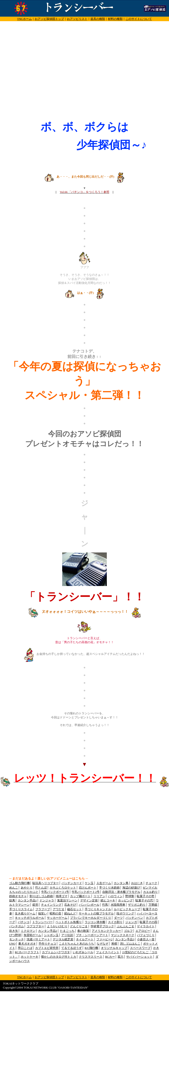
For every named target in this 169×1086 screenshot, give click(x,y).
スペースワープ (140, 948)
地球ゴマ (61, 896)
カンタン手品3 (124, 939)
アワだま (58, 909)
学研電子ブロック (102, 926)
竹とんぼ (41, 887)
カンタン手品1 (27, 900)
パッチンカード (72, 883)
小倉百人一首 (146, 939)
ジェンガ (131, 922)
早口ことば (25, 948)
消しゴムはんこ (130, 943)
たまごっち (67, 930)
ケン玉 (89, 883)
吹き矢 (13, 930)
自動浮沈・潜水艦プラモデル (121, 892)
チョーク (151, 883)
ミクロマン (28, 930)
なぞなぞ (102, 943)
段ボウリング (125, 913)
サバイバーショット (139, 956)
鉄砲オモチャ (18, 896)
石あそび (70, 904)
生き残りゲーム (25, 913)
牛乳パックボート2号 (85, 892)
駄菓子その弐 (144, 900)
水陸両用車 (118, 904)
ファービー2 (104, 939)
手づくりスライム (21, 909)
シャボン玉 (51, 935)
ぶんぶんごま (125, 926)
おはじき (137, 883)
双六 (120, 956)
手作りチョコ (47, 943)
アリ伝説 (67, 935)
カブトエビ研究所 (47, 948)
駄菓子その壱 (145, 896)
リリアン (99, 896)
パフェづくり (146, 935)
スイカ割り (115, 922)
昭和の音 (55, 913)
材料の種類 (115, 18)
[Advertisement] (42, 74)
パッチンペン (134, 917)
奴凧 (12, 900)
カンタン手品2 (47, 930)
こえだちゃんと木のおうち (76, 943)
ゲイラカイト (146, 926)
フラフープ (42, 909)
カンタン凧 (121, 883)
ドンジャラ (46, 900)
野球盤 (129, 896)
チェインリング (51, 904)
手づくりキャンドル (98, 909)
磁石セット (74, 909)
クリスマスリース (90, 956)
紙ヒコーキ (107, 900)
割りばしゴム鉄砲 (41, 896)
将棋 (114, 943)
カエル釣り (150, 892)
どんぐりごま (79, 926)
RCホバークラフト (27, 952)
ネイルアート (85, 939)
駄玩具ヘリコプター (45, 883)
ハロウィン (115, 896)
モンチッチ (16, 939)
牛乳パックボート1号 (55, 892)
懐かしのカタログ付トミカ (58, 956)
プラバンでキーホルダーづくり (90, 917)
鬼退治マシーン (67, 900)
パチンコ (24, 922)
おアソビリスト (77, 18)
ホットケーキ (29, 956)
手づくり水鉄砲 (109, 887)
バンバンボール (89, 904)
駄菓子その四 (148, 922)
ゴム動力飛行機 (19, 883)
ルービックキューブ (127, 909)
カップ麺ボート (80, 896)
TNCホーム (24, 18)
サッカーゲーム (57, 917)
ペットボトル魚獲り (68, 922)
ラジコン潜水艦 (95, 922)
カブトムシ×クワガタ (56, 952)
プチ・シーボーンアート (92, 935)
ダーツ (118, 917)
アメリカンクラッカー (106, 930)
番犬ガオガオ (27, 943)
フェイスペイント (107, 952)
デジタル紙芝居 (63, 939)
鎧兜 (35, 904)
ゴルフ (128, 930)
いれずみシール (83, 952)
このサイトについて (139, 18)
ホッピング (125, 900)
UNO (12, 943)
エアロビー (142, 930)
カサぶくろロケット (63, 887)
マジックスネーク (122, 935)
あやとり (26, 887)
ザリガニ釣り (137, 904)
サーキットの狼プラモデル (96, 913)
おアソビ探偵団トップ (49, 18)
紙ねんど (70, 913)
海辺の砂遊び (131, 887)
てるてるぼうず (71, 948)
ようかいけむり (57, 926)
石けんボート (87, 887)
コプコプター (35, 926)
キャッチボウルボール (29, 917)
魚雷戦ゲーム (32, 935)
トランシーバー (42, 922)
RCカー (110, 956)
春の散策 (83, 930)
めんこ (13, 887)
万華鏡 (152, 904)
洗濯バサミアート (38, 939)
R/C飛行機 (91, 948)
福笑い (42, 913)
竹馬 (105, 904)
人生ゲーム (103, 883)
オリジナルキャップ (114, 948)
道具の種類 (97, 18)
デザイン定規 (89, 900)
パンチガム (16, 926)
